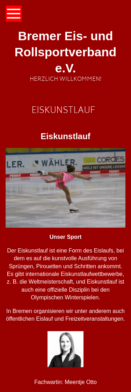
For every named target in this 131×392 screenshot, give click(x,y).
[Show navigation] (14, 14)
